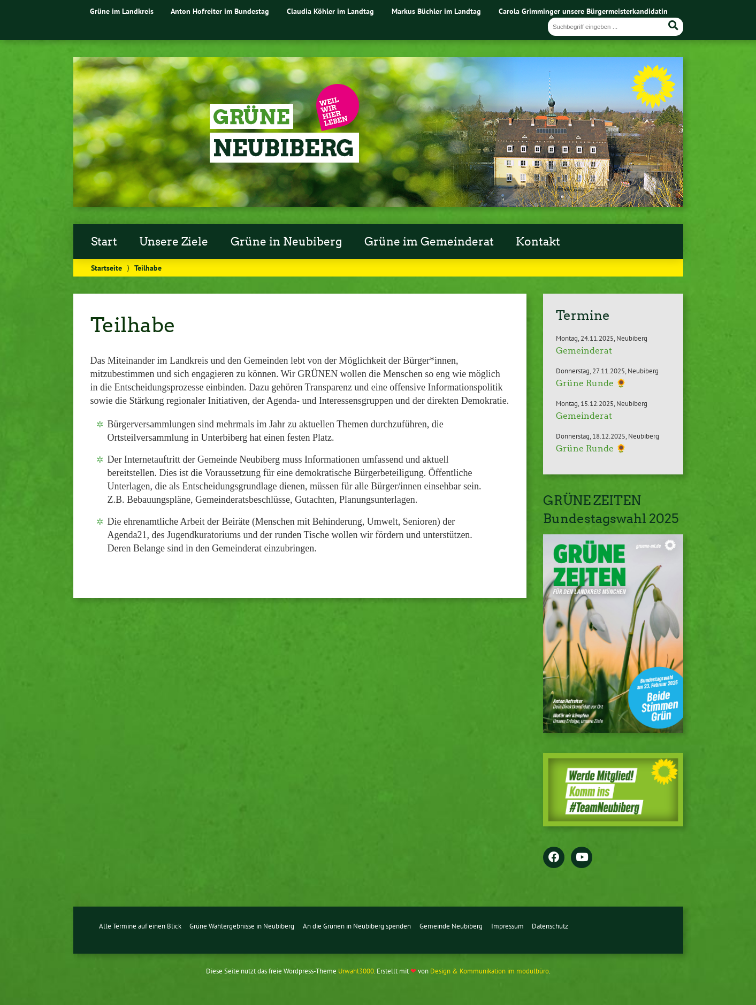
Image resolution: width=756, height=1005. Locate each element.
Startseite (106, 268)
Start (104, 242)
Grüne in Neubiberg (286, 242)
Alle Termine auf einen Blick (140, 926)
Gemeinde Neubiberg (451, 926)
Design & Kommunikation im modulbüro (489, 971)
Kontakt (538, 242)
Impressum (507, 926)
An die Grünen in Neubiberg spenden (357, 926)
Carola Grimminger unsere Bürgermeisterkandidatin (583, 11)
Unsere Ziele (173, 242)
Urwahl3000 (356, 971)
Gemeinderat (584, 351)
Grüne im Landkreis (122, 11)
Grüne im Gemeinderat (429, 242)
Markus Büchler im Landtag (436, 11)
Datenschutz (550, 926)
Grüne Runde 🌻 (591, 383)
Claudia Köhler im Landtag (330, 11)
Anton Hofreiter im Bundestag (220, 11)
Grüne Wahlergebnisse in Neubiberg (241, 926)
